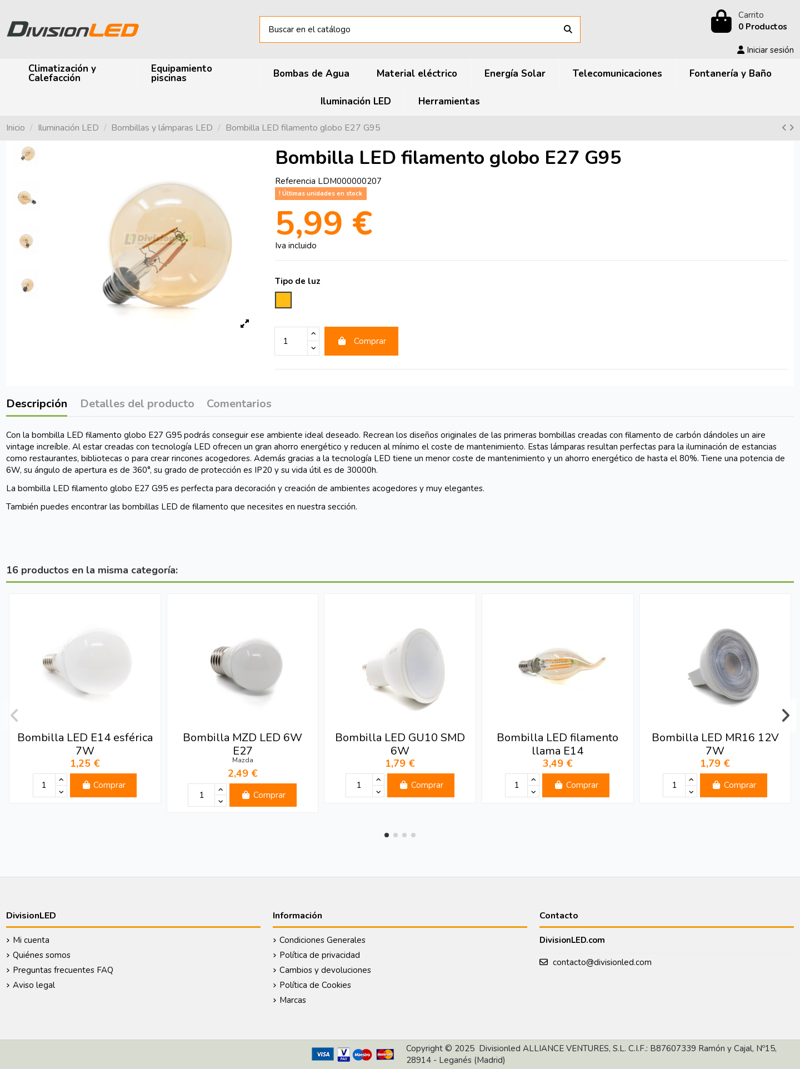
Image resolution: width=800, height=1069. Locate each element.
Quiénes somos (42, 955)
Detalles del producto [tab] (137, 404)
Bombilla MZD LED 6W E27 (242, 744)
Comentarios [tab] (239, 404)
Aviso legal (34, 985)
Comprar (361, 341)
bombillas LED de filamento (175, 506)
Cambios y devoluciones (325, 970)
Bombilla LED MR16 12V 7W (715, 744)
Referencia (295, 181)
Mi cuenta (31, 940)
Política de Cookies (315, 985)
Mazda (242, 760)
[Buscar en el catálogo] (568, 29)
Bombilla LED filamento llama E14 (557, 744)
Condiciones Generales (322, 940)
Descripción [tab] (36, 404)
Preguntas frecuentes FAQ (63, 970)
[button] (386, 835)
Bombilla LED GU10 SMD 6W (400, 744)
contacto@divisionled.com (602, 962)
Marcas (292, 1000)
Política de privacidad (319, 955)
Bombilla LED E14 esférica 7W (85, 744)
